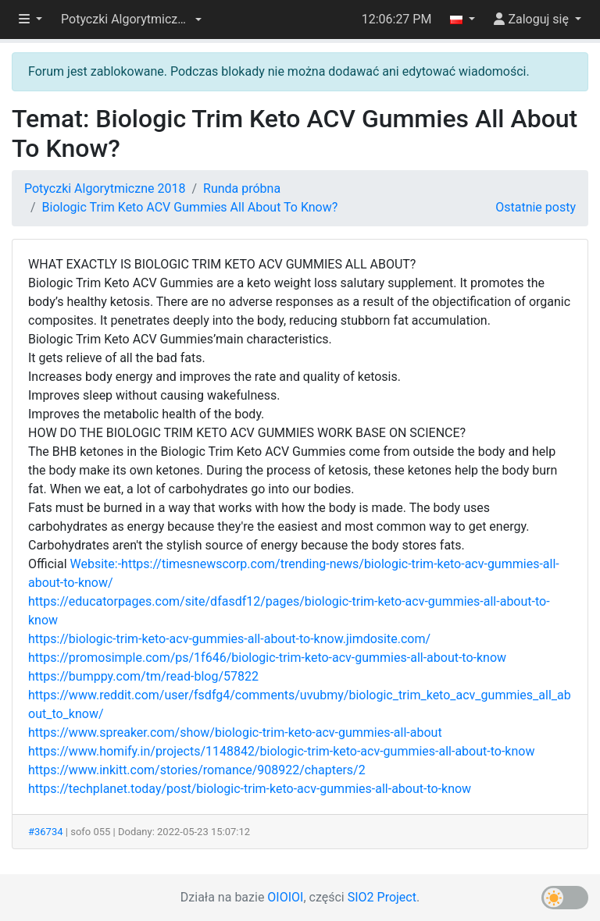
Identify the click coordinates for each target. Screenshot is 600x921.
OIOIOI (285, 897)
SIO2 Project (382, 897)
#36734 (45, 831)
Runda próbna (241, 188)
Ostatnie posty (535, 207)
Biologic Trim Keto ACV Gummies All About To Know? (190, 207)
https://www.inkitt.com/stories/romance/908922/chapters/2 (197, 770)
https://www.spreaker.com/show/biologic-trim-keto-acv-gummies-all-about (235, 732)
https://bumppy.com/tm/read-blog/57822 (143, 676)
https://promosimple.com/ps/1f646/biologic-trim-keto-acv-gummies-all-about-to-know (267, 657)
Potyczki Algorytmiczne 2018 (104, 188)
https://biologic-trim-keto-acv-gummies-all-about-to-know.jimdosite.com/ (229, 638)
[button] (131, 19)
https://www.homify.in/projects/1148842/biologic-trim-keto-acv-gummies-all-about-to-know (281, 751)
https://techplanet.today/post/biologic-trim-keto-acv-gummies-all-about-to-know (249, 788)
